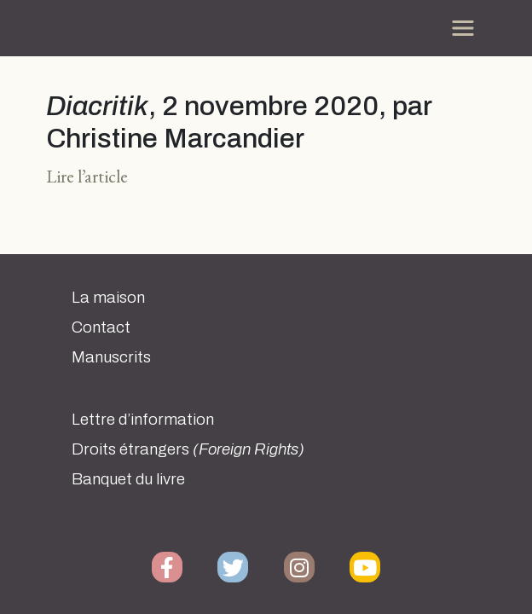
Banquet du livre (128, 479)
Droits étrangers (188, 449)
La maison (108, 297)
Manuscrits (111, 357)
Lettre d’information (143, 419)
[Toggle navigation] (463, 28)
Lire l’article (87, 176)
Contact (101, 327)
